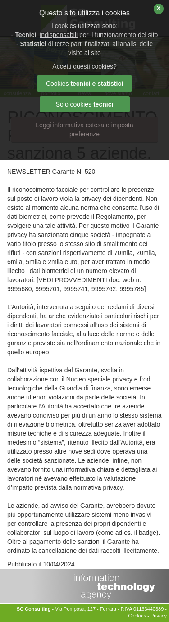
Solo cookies (85, 104)
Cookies (137, 615)
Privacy (159, 615)
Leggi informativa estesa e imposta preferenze (84, 129)
